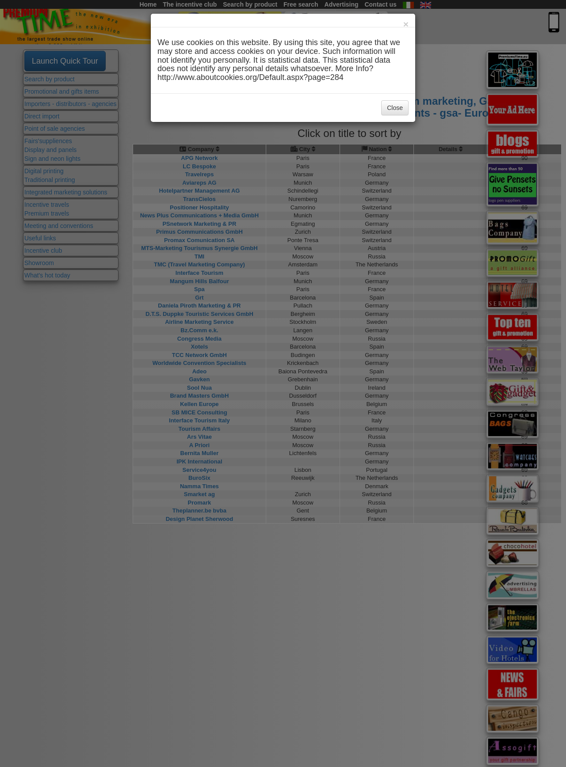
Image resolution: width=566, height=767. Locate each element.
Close (395, 107)
